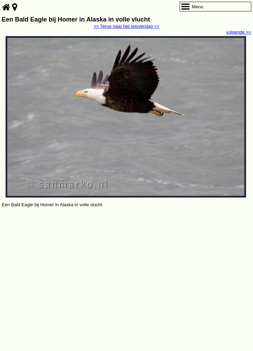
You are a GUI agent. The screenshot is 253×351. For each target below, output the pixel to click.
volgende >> (238, 32)
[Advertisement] (126, 260)
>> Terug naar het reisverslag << (126, 26)
